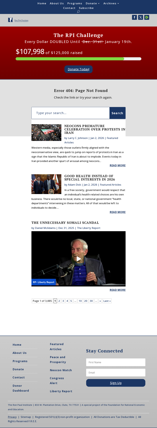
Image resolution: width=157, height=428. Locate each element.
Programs (74, 3)
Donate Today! (78, 69)
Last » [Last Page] (107, 301)
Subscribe (86, 8)
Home (41, 3)
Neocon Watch (61, 370)
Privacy (12, 417)
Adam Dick (74, 184)
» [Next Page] (100, 301)
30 (91, 301)
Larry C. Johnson (78, 138)
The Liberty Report (88, 228)
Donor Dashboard (21, 388)
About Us (57, 3)
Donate (91, 3)
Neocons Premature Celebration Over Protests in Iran (94, 129)
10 (80, 301)
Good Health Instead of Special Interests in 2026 (89, 177)
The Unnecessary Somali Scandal (65, 222)
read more (118, 165)
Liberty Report (61, 391)
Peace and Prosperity (58, 359)
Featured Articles (110, 184)
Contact (69, 8)
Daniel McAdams (45, 228)
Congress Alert (57, 380)
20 (85, 301)
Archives (110, 3)
